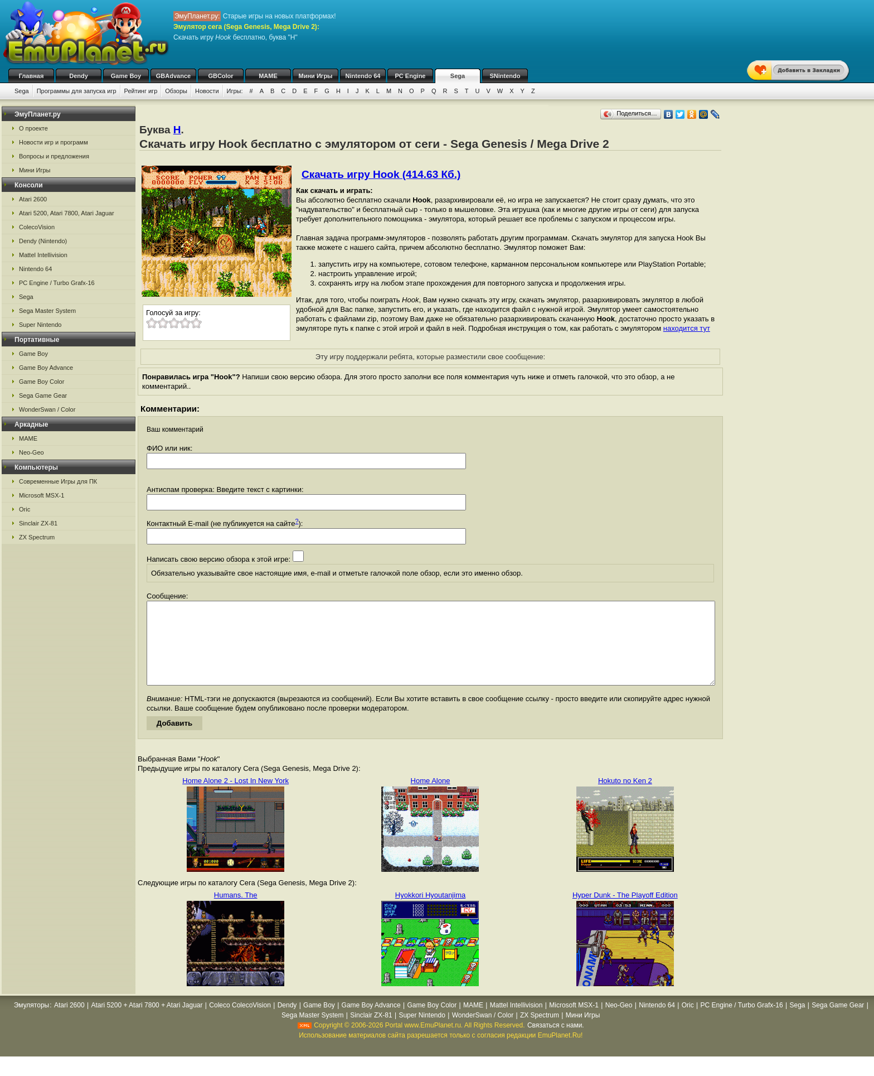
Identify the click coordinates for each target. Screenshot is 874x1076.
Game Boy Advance (46, 367)
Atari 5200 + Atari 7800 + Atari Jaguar (146, 1022)
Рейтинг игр (141, 91)
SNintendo (505, 76)
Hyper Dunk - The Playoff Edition (625, 912)
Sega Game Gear (43, 395)
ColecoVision (37, 227)
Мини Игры (316, 76)
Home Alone (430, 797)
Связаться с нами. (555, 1042)
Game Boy (126, 76)
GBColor (220, 76)
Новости (207, 91)
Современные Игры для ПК (58, 481)
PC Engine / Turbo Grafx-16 (57, 282)
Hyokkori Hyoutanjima (430, 912)
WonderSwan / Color (47, 409)
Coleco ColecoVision (240, 1022)
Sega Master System (47, 310)
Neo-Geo (31, 452)
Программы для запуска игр (76, 91)
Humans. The (236, 912)
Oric (24, 509)
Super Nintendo (40, 324)
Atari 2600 (33, 199)
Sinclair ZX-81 (38, 523)
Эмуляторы (31, 1022)
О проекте (33, 128)
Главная (31, 76)
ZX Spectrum (37, 537)
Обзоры (176, 91)
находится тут (686, 328)
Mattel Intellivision (43, 255)
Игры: (235, 91)
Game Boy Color (41, 381)
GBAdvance (173, 76)
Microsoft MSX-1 (41, 495)
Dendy (78, 76)
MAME (268, 76)
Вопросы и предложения (54, 156)
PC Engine (410, 76)
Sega (457, 76)
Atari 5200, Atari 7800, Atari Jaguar (66, 213)
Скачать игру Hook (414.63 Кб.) (381, 174)
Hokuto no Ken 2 (625, 797)
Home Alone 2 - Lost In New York (235, 797)
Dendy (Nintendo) (43, 241)
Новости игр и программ (53, 142)
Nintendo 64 (363, 76)
